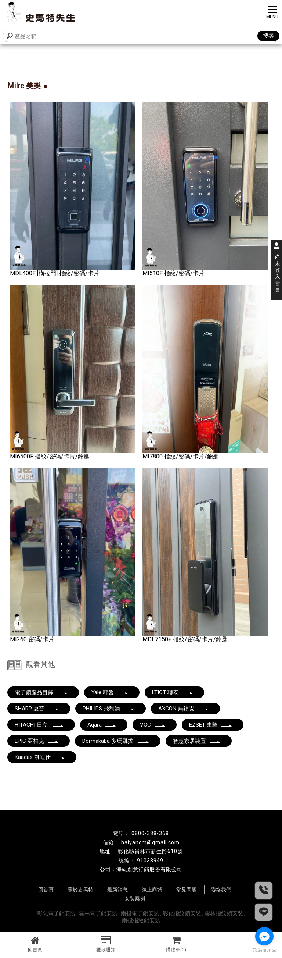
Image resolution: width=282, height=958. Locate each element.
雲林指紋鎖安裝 (224, 913)
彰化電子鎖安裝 (56, 913)
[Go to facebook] (264, 936)
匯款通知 (105, 944)
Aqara (101, 724)
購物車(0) (176, 944)
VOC (153, 724)
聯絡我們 (221, 890)
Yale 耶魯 (110, 692)
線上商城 (152, 890)
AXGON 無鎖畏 (183, 708)
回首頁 (35, 944)
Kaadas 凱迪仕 (40, 757)
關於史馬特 (80, 890)
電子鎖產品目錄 (41, 692)
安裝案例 (134, 898)
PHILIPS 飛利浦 (109, 708)
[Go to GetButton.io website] (264, 950)
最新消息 (117, 890)
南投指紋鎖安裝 (141, 920)
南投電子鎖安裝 (140, 913)
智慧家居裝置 (197, 741)
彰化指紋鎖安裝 (182, 913)
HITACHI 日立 (39, 724)
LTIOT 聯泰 (172, 692)
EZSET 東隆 (210, 724)
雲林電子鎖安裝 (98, 913)
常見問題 (186, 890)
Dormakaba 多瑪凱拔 (115, 741)
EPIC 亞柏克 (37, 741)
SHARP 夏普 (37, 708)
